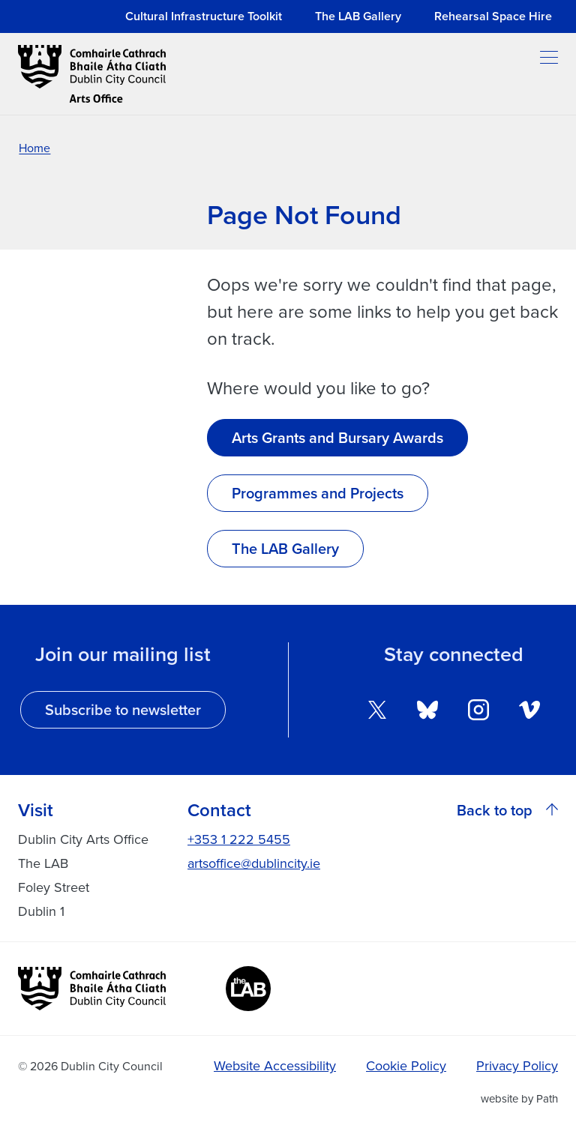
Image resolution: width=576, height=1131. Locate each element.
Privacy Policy (517, 1065)
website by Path (519, 1098)
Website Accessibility (275, 1065)
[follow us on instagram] (478, 708)
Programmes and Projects (318, 493)
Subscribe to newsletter (123, 710)
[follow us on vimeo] (529, 708)
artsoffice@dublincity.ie (254, 863)
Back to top (507, 810)
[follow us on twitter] (377, 708)
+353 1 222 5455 (239, 839)
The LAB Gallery (285, 548)
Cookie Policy (406, 1065)
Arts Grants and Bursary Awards (337, 437)
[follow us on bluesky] (427, 708)
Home (34, 147)
